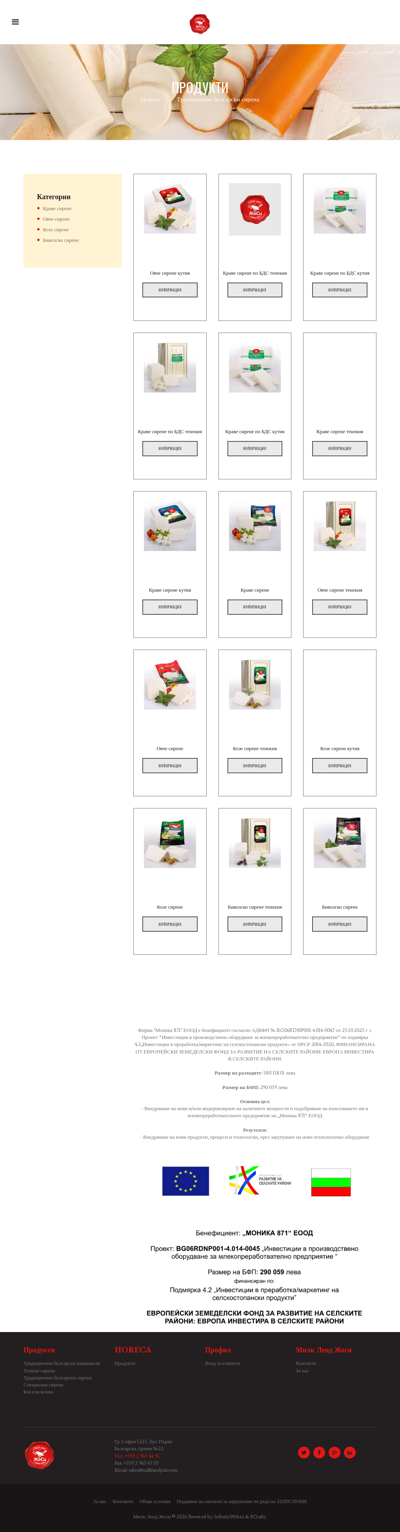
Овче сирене (169, 748)
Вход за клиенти (222, 1363)
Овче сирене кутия (170, 273)
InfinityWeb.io (229, 1516)
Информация (170, 290)
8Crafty (258, 1516)
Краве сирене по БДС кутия (340, 273)
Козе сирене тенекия (255, 748)
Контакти (306, 1363)
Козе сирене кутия (339, 748)
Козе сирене (170, 907)
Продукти (125, 1363)
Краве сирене (254, 590)
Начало (150, 99)
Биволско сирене (340, 907)
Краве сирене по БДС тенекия (255, 273)
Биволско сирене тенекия (255, 907)
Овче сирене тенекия (339, 590)
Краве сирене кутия (170, 590)
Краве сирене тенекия (340, 431)
